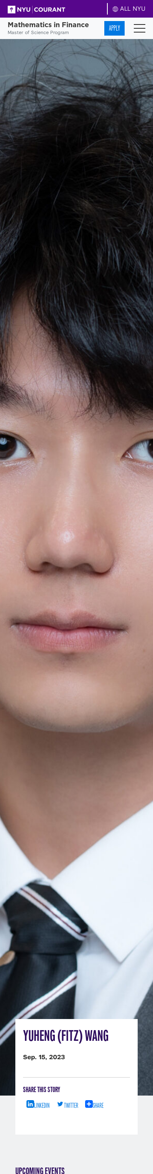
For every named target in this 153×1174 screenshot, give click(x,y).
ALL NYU (129, 9)
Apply (114, 28)
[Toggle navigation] (139, 28)
